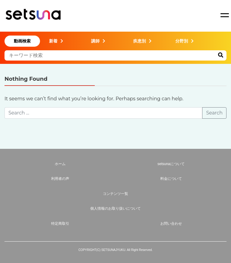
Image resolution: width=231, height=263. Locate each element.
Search (214, 113)
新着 (56, 41)
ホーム (60, 164)
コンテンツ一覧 (115, 194)
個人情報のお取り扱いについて (115, 208)
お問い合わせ (171, 223)
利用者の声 (60, 179)
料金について (171, 179)
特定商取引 (60, 223)
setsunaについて (170, 164)
